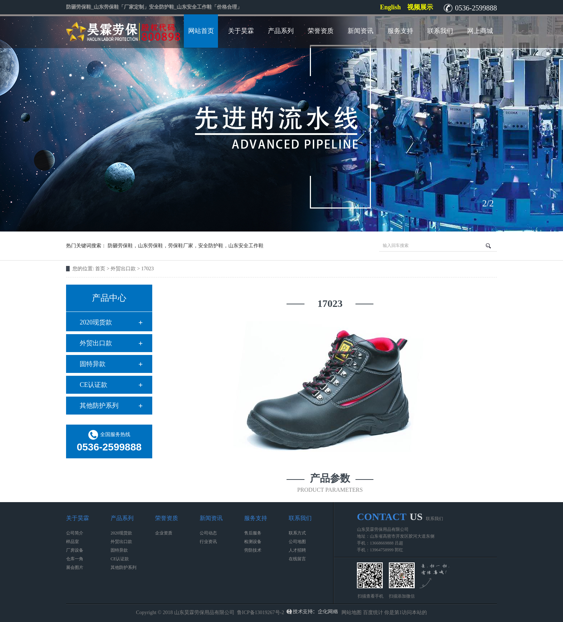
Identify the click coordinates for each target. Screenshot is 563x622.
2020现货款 (96, 322)
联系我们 (440, 30)
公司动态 (208, 533)
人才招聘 (297, 550)
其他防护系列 (99, 405)
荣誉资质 (321, 30)
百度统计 (373, 612)
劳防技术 (252, 550)
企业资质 (163, 533)
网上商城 (480, 30)
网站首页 (201, 30)
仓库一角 (74, 558)
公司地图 (297, 541)
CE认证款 (93, 384)
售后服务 (252, 533)
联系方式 (297, 533)
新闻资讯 (360, 30)
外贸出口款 (96, 343)
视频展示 (420, 7)
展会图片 (74, 567)
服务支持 (400, 30)
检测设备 (252, 541)
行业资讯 (208, 541)
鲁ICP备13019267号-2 (260, 612)
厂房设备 (74, 550)
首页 (100, 268)
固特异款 (93, 364)
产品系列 (281, 30)
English (390, 7)
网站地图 (351, 612)
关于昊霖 (241, 30)
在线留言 (297, 558)
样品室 (72, 541)
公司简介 (74, 533)
